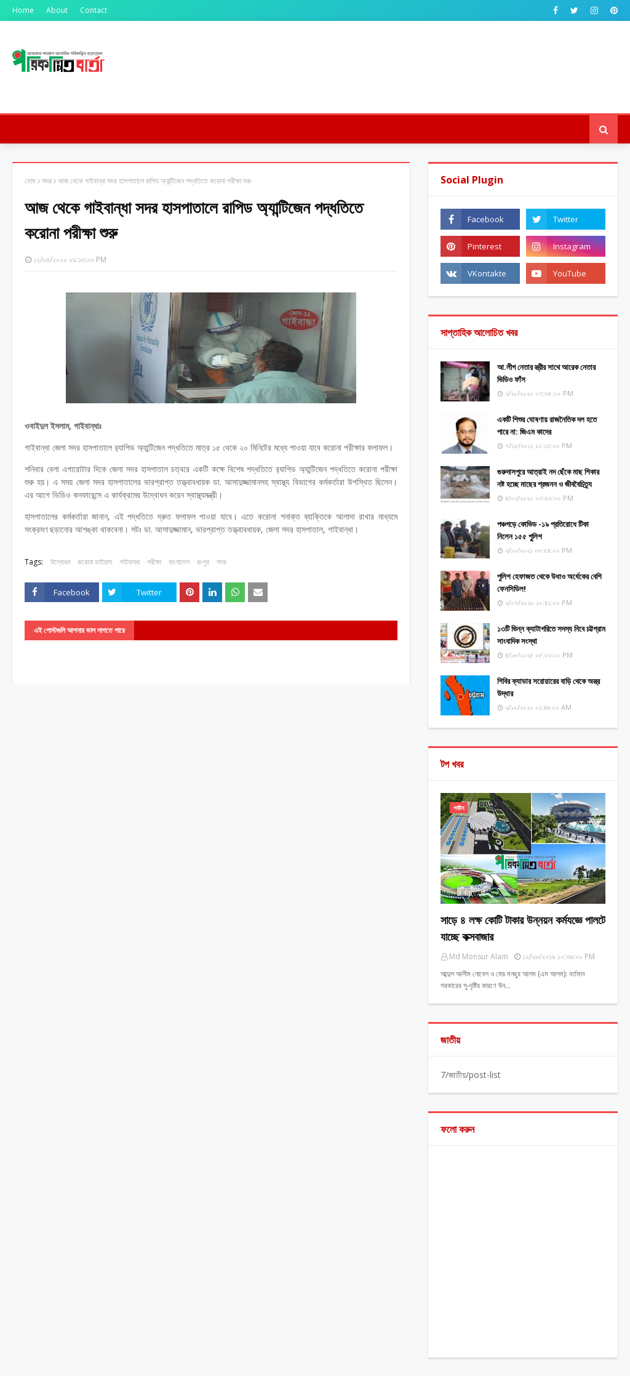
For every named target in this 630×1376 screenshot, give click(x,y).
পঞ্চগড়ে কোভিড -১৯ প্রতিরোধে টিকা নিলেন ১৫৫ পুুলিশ (543, 530)
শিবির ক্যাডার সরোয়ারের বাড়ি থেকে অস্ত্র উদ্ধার (548, 687)
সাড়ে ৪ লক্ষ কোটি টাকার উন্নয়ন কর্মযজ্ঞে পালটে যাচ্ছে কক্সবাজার (523, 928)
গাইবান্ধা (129, 562)
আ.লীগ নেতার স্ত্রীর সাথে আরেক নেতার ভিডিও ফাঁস (546, 373)
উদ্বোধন (60, 562)
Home (23, 10)
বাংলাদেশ (179, 562)
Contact (93, 10)
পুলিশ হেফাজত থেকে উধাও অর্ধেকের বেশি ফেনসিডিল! (549, 582)
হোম (30, 180)
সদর (47, 180)
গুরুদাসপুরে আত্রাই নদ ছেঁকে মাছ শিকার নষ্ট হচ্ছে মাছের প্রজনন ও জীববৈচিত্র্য (548, 477)
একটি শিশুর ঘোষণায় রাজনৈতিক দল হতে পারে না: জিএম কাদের (547, 425)
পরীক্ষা (154, 562)
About (57, 10)
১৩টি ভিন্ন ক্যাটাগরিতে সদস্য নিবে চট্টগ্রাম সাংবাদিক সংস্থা (551, 634)
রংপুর (203, 562)
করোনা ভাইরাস (95, 562)
